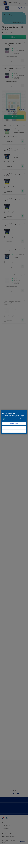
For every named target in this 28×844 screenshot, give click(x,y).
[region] (14, 422)
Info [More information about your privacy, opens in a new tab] (4, 419)
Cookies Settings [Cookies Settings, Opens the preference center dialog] (14, 423)
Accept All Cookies (14, 427)
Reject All (14, 431)
